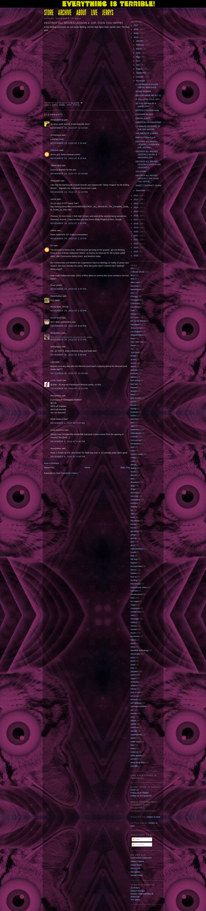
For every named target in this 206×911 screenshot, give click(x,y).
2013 (136, 203)
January (140, 41)
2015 (136, 211)
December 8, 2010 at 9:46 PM (67, 456)
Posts (136, 839)
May (138, 57)
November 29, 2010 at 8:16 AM (68, 158)
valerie (53, 199)
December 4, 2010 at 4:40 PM (67, 441)
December (141, 190)
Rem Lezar (135, 868)
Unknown (54, 150)
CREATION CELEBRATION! (148, 122)
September (141, 73)
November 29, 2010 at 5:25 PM (68, 311)
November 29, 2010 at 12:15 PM (69, 192)
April (138, 53)
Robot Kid (135, 897)
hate (69, 105)
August (139, 69)
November (141, 81)
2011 (136, 195)
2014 (136, 207)
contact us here (153, 817)
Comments (138, 844)
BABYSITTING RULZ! (145, 137)
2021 (136, 235)
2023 (136, 243)
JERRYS (107, 13)
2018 (136, 223)
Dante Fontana (137, 861)
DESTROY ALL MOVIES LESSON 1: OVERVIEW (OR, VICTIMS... (148, 144)
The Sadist (135, 900)
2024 (136, 247)
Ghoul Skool (59, 105)
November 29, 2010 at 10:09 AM (69, 173)
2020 (136, 231)
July (138, 65)
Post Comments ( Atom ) (67, 473)
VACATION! (141, 171)
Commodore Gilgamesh (141, 858)
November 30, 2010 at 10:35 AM (69, 373)
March (139, 49)
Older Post (125, 467)
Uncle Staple (56, 380)
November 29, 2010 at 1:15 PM (68, 238)
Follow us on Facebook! (141, 796)
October (140, 77)
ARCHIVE (65, 13)
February (140, 45)
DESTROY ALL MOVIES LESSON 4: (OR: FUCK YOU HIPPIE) (83, 22)
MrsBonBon (56, 333)
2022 (136, 239)
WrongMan (135, 872)
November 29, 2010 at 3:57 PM (68, 289)
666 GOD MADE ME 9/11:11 (148, 95)
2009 (136, 33)
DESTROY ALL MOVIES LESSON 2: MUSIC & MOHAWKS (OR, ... (147, 154)
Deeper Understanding (141, 894)
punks (76, 105)
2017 (136, 219)
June (138, 61)
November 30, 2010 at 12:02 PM (69, 388)
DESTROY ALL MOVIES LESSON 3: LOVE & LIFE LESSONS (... (148, 164)
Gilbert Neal (56, 165)
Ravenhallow (56, 296)
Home (87, 467)
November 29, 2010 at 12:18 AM (69, 128)
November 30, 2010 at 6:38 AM (68, 355)
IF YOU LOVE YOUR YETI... (148, 99)
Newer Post (49, 467)
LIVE (94, 13)
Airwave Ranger (138, 891)
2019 (136, 227)
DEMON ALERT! (143, 118)
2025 (136, 251)
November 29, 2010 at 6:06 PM (68, 326)
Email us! (135, 790)
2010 (136, 37)
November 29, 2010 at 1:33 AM (68, 143)
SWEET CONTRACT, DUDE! (149, 185)
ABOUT (81, 13)
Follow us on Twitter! (140, 793)
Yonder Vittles (137, 875)
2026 (136, 255)
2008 (136, 29)
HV (52, 245)
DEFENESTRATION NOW (147, 110)
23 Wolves (135, 888)
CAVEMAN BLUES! (144, 114)
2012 (136, 199)
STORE (49, 13)
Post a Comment (51, 463)
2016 (136, 215)
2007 (136, 25)
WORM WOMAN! (143, 91)
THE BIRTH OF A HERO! (147, 133)
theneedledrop (57, 120)
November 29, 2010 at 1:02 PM (68, 223)
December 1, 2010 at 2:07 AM (67, 423)
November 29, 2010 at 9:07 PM (68, 340)
